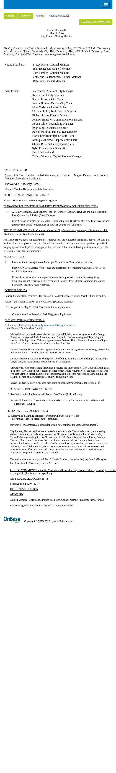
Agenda (10, 15)
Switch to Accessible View (95, 22)
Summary (25, 15)
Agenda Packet (59, 15)
